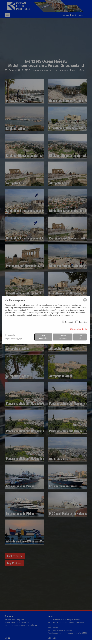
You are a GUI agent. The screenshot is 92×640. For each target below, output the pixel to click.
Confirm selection (62, 337)
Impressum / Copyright (13, 339)
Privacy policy (10, 335)
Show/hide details (80, 329)
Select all (80, 337)
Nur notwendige (43, 337)
